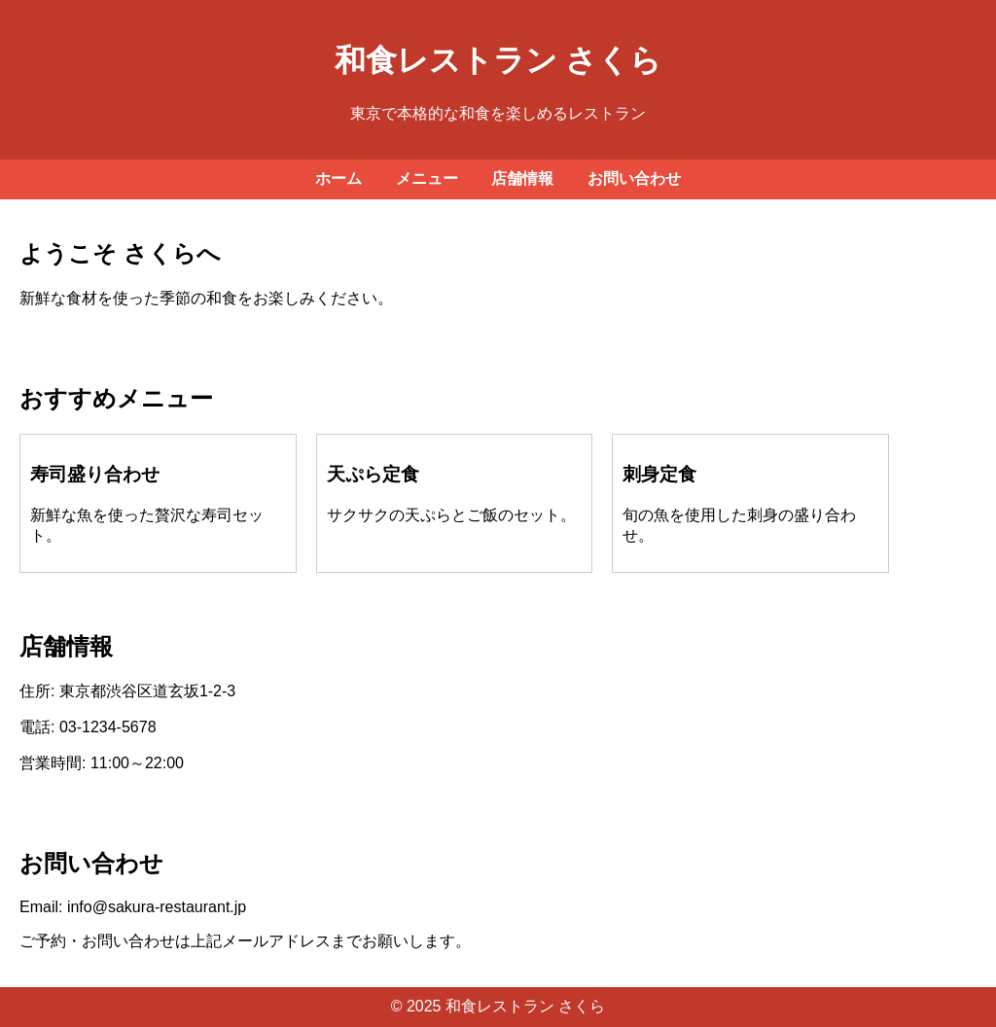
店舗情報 (522, 178)
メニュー (427, 178)
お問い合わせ (634, 178)
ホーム (338, 178)
